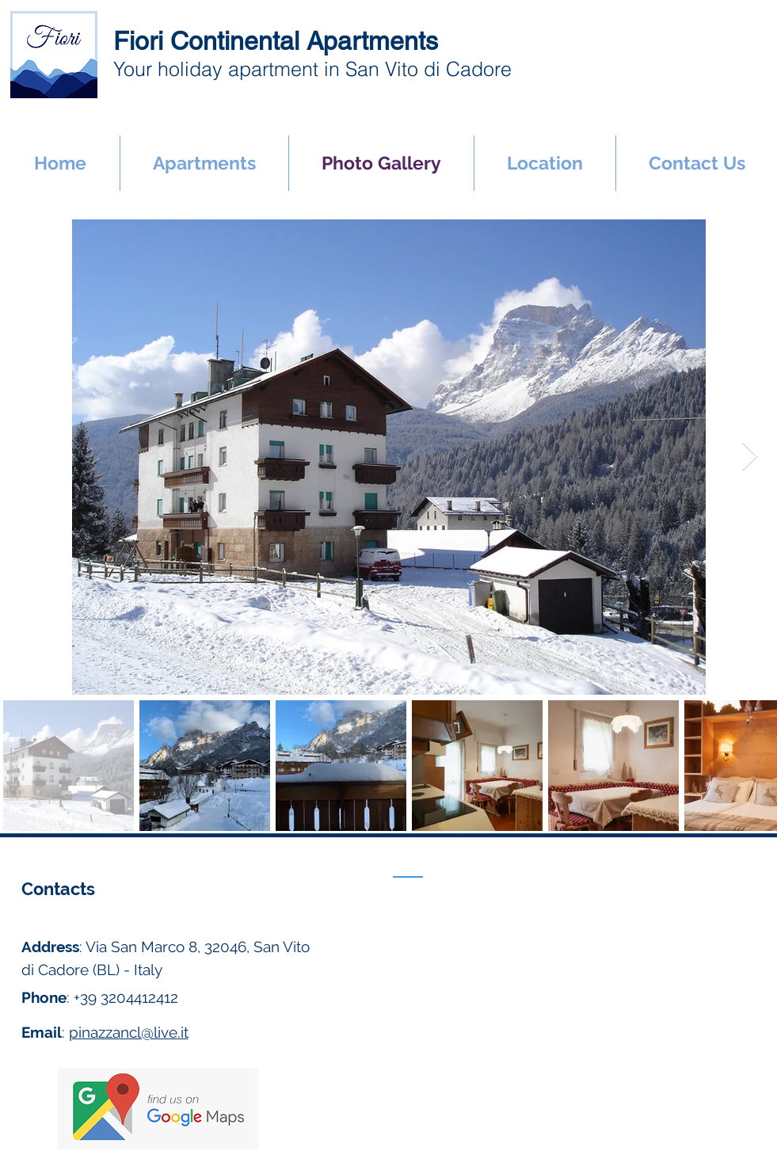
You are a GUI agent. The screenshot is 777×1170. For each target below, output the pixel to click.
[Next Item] (750, 456)
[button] (204, 163)
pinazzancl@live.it (129, 1032)
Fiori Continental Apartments (275, 40)
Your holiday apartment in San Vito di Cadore (312, 69)
